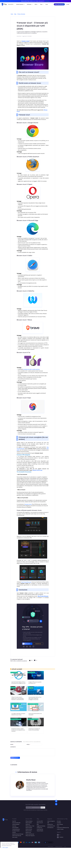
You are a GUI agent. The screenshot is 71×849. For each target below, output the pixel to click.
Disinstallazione (50, 828)
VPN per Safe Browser (30, 835)
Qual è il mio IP (40, 823)
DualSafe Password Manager (17, 835)
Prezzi (47, 4)
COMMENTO (13, 748)
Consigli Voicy (39, 828)
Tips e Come (13, 688)
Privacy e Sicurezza (21, 14)
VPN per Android (29, 828)
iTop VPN (14, 822)
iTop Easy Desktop (15, 825)
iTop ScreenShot (15, 828)
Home (12, 14)
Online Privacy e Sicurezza (16, 705)
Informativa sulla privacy (58, 847)
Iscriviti (42, 808)
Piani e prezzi (14, 838)
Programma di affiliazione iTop (63, 828)
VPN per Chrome (29, 830)
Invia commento (15, 759)
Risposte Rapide (40, 832)
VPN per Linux (28, 833)
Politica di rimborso (50, 847)
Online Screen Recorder (16, 836)
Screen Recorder (40, 830)
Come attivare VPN (51, 827)
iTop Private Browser (26, 582)
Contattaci (59, 823)
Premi (58, 827)
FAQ (48, 823)
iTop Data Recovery (16, 830)
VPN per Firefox (29, 832)
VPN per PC (28, 825)
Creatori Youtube (60, 830)
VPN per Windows (29, 822)
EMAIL (28, 745)
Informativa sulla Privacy (6, 845)
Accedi (67, 4)
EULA (65, 847)
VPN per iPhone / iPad (30, 827)
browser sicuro (28, 504)
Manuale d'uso (50, 825)
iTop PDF (14, 833)
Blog (15, 14)
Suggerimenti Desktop (41, 827)
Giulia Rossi (19, 36)
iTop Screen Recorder (16, 823)
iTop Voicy (14, 827)
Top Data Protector (16, 832)
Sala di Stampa (60, 825)
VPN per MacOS (29, 823)
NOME (12, 745)
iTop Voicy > (47, 1)
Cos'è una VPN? (40, 822)
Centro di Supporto (51, 822)
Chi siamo (59, 822)
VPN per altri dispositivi (30, 836)
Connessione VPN (14, 672)
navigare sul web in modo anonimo (31, 369)
